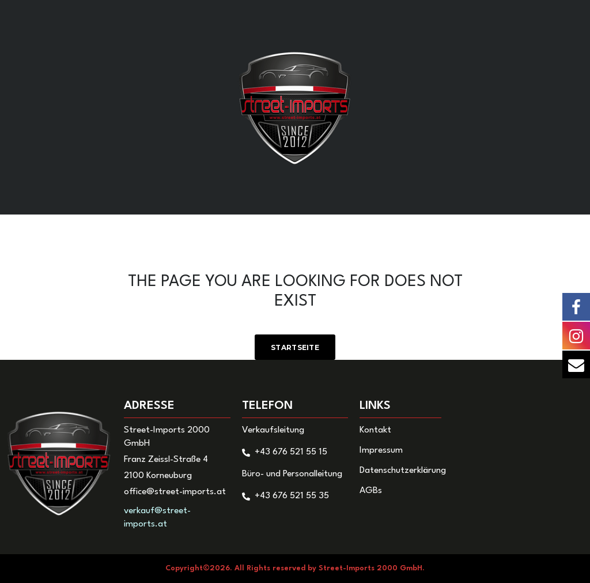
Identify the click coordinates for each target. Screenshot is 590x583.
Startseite (295, 347)
